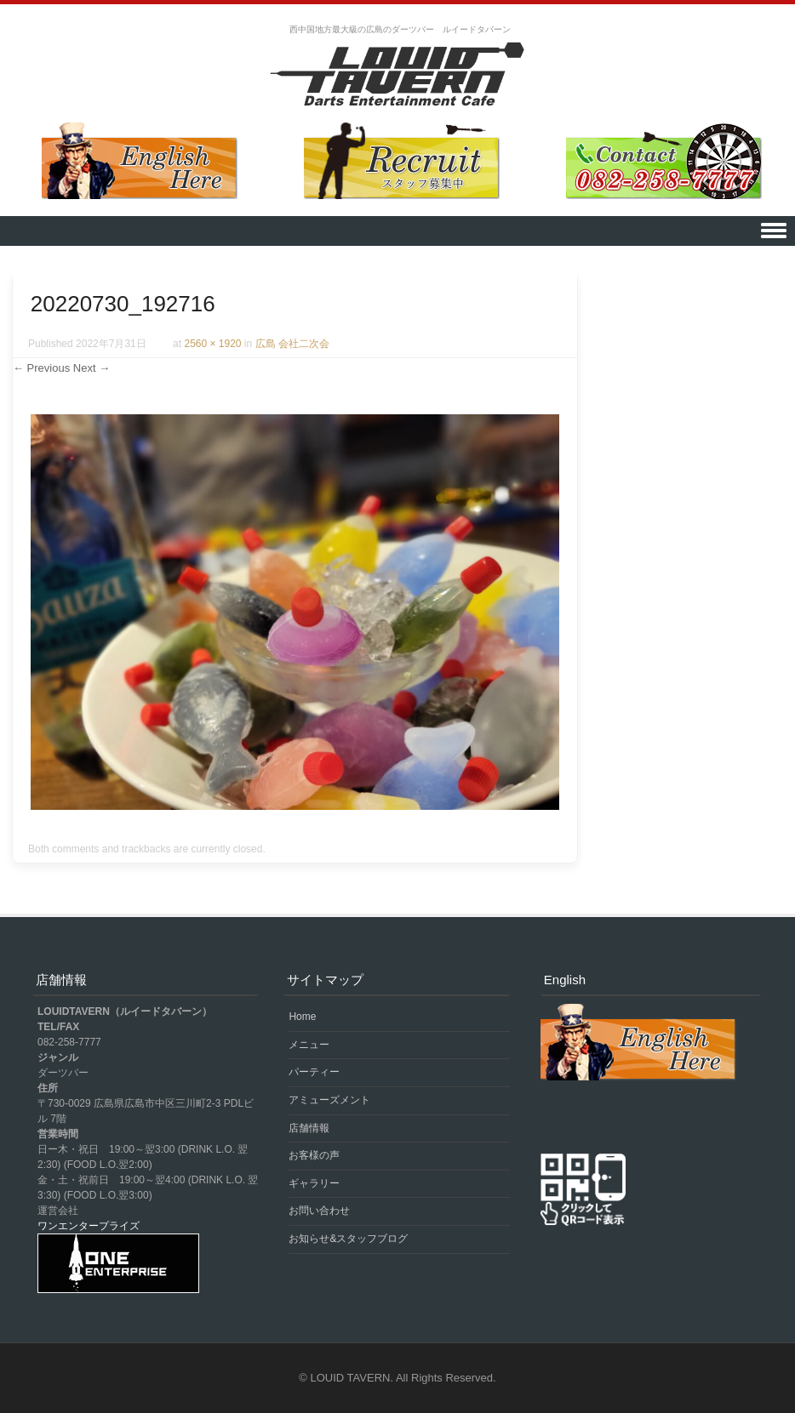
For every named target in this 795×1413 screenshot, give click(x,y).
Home (302, 1017)
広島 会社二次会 (292, 344)
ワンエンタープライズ (88, 1226)
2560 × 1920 (212, 344)
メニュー (309, 1045)
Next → (91, 368)
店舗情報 (309, 1128)
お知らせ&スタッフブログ (348, 1239)
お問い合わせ (319, 1210)
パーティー (314, 1072)
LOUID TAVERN (351, 1377)
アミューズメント (329, 1100)
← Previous (41, 368)
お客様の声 (314, 1155)
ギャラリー (314, 1183)
